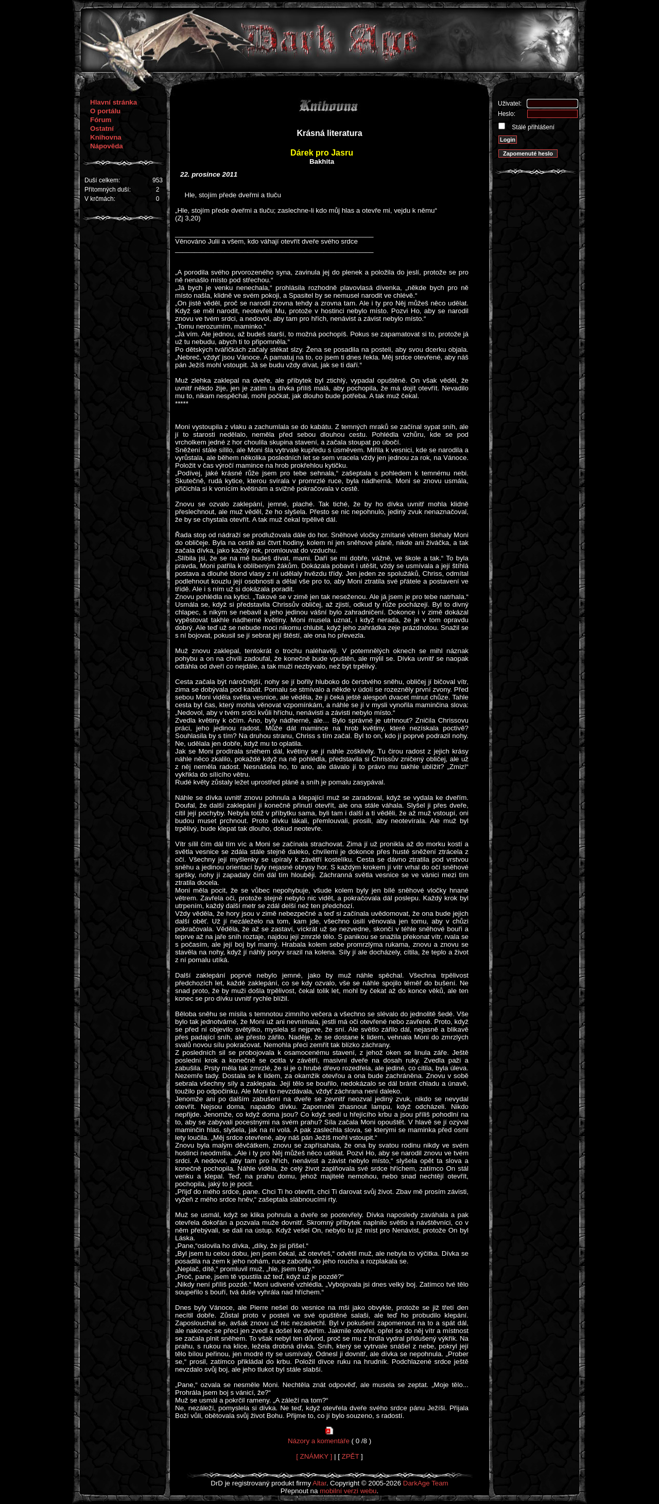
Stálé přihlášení (532, 127)
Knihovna (106, 137)
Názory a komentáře (319, 1441)
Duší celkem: (102, 180)
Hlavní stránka (113, 102)
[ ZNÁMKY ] (314, 1456)
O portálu (105, 111)
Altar (319, 1483)
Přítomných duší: (107, 189)
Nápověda (106, 146)
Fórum (100, 120)
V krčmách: (99, 198)
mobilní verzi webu (348, 1491)
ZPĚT (350, 1456)
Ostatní (102, 128)
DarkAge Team (425, 1483)
